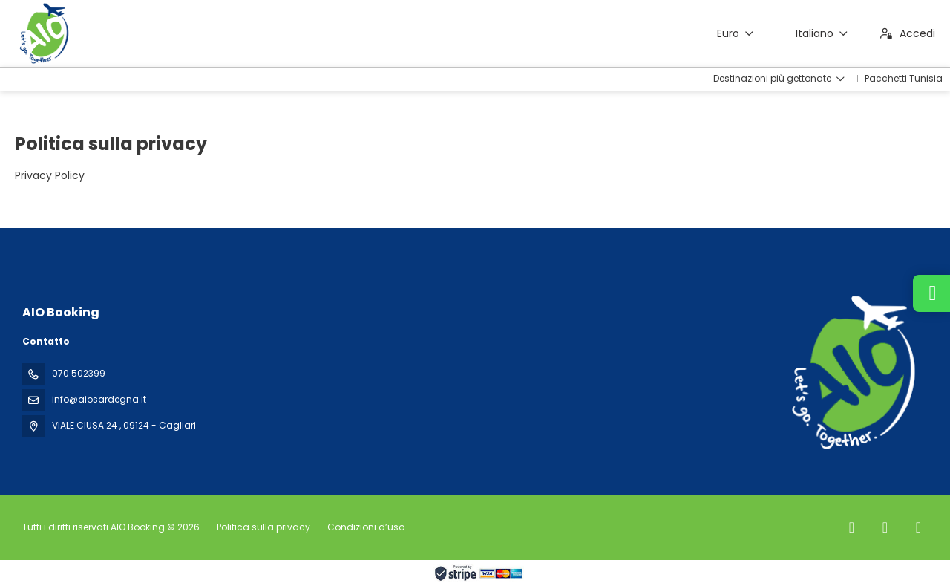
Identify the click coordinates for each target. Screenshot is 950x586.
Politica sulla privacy (263, 527)
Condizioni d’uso (364, 527)
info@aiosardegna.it (99, 399)
